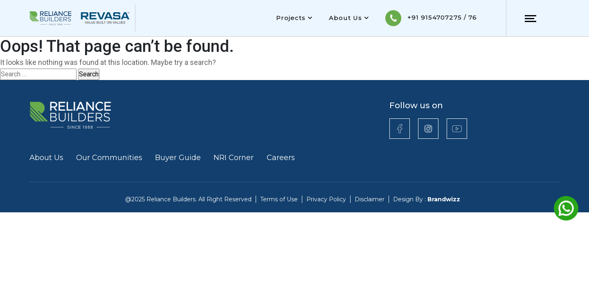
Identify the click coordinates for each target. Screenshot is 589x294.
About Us (349, 18)
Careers (281, 157)
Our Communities (109, 157)
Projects (294, 18)
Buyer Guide (178, 157)
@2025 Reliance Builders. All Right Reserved (188, 199)
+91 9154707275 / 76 (431, 18)
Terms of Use (279, 199)
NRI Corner (235, 157)
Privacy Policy (326, 199)
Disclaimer (369, 199)
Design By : (426, 199)
